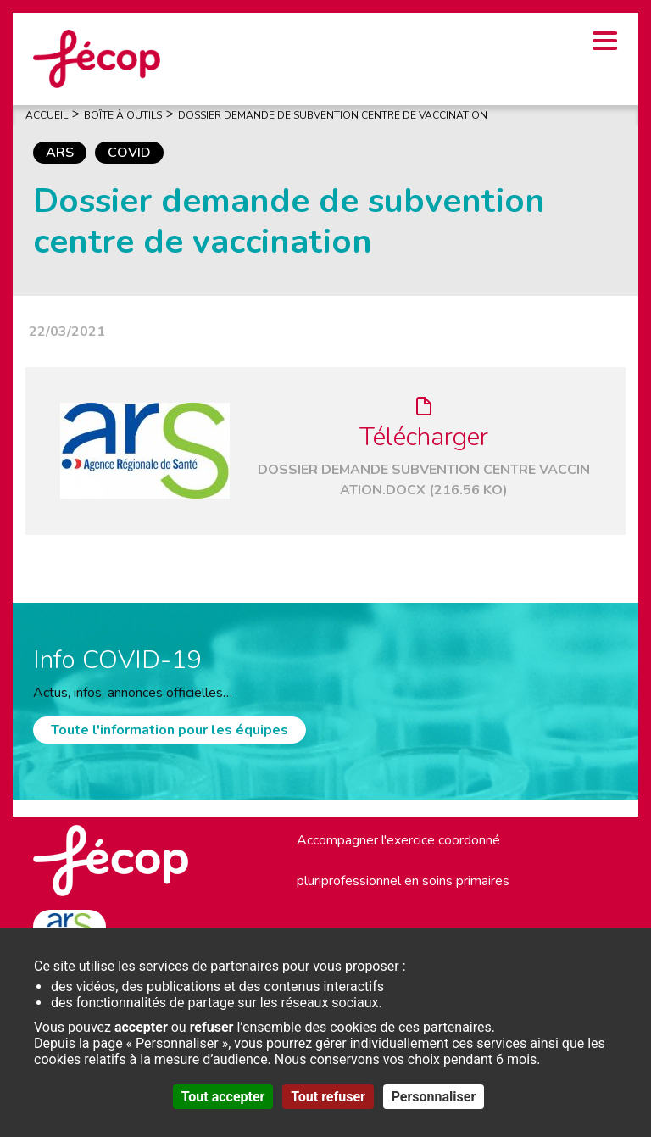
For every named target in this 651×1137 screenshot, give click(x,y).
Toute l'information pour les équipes (169, 730)
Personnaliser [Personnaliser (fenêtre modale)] (434, 1097)
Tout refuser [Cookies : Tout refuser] (328, 1097)
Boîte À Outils (123, 115)
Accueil (46, 115)
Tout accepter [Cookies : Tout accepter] (223, 1097)
